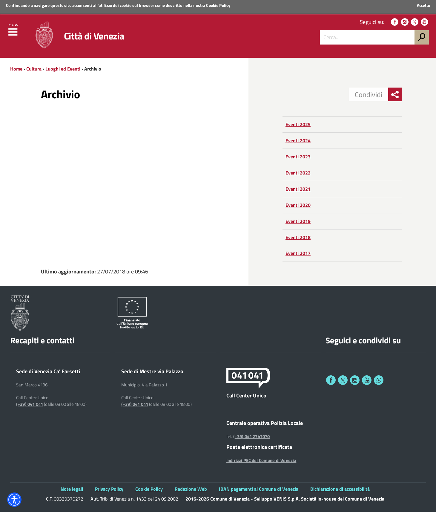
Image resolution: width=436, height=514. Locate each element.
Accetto (423, 5)
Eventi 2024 (298, 142)
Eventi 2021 (298, 191)
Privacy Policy (109, 491)
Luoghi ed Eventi (62, 70)
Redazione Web (191, 491)
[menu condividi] (395, 97)
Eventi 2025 (298, 126)
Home (16, 70)
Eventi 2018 (298, 239)
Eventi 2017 (298, 255)
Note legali (72, 491)
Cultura (34, 70)
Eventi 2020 (298, 207)
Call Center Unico (246, 397)
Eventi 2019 (298, 223)
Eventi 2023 (298, 159)
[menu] (13, 35)
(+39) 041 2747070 (251, 438)
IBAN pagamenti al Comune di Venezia (258, 491)
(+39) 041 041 (29, 406)
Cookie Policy (218, 5)
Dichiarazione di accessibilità (340, 491)
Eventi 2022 (298, 175)
